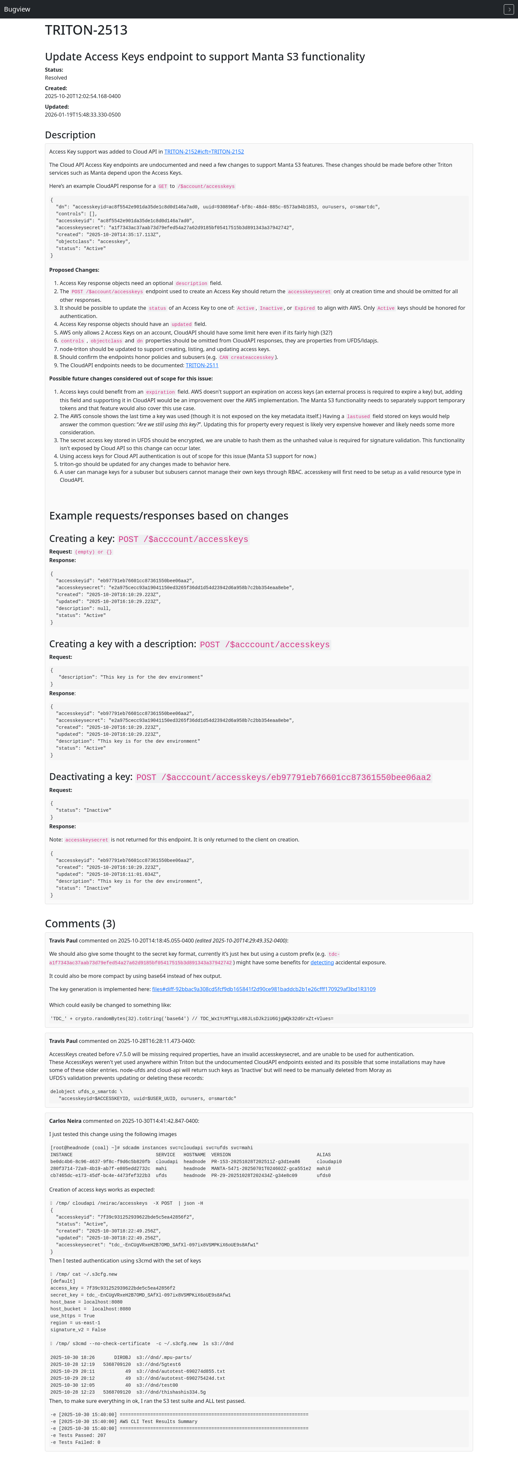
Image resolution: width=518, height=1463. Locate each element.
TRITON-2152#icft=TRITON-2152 (204, 151)
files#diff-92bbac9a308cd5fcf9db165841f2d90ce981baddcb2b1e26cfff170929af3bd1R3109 (264, 989)
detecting (322, 962)
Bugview (17, 9)
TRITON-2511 (202, 365)
